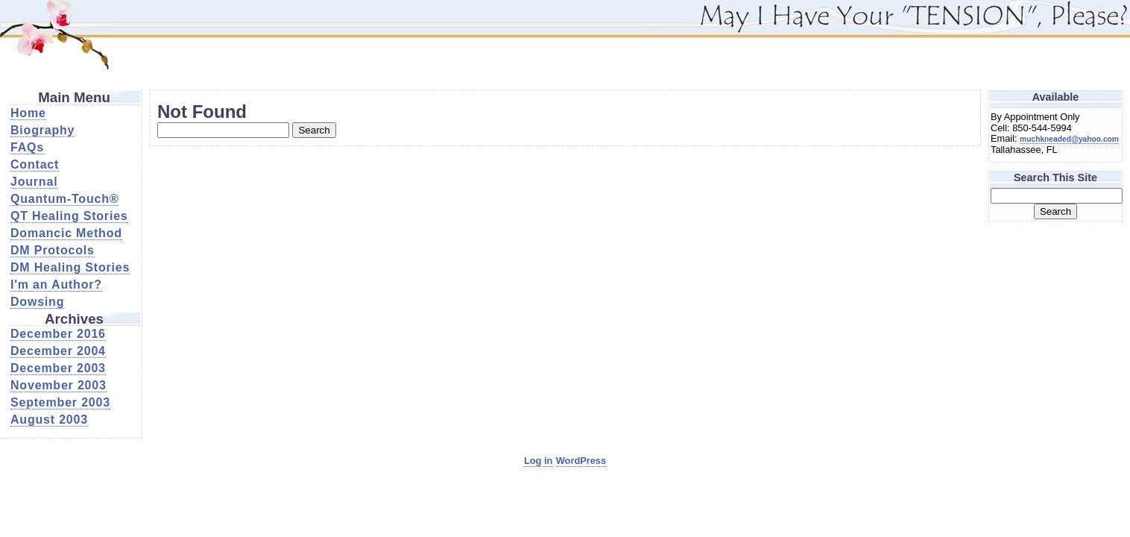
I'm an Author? (56, 284)
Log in (538, 460)
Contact (34, 164)
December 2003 (58, 368)
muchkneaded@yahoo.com (1069, 139)
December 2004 (58, 351)
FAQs (27, 147)
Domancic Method (66, 233)
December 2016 (58, 333)
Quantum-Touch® (64, 198)
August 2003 (49, 419)
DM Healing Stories (70, 267)
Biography (42, 130)
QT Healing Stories (69, 216)
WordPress (581, 460)
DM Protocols (52, 250)
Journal (33, 181)
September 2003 (60, 402)
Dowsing (37, 301)
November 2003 (58, 385)
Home (28, 113)
